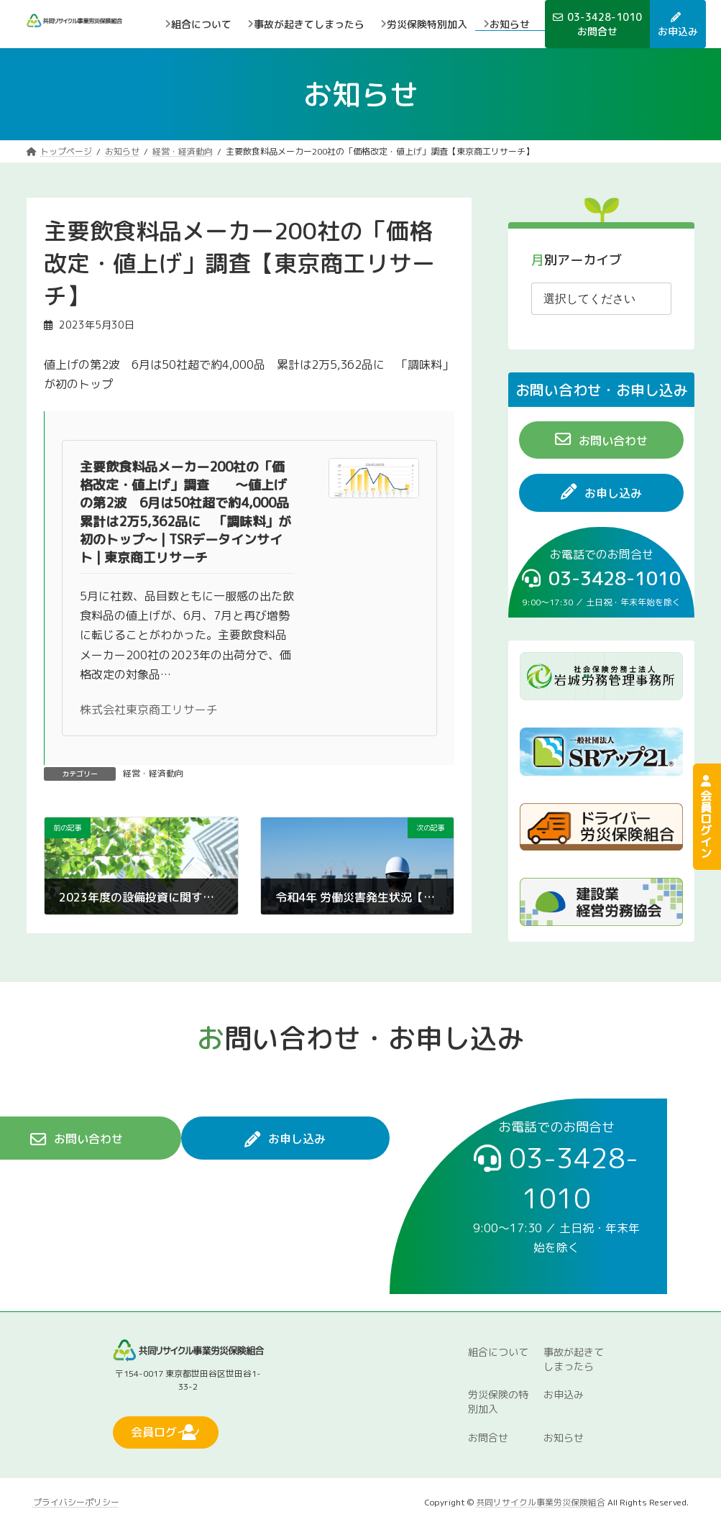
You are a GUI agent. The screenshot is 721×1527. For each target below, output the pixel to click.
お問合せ (488, 1437)
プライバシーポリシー (76, 1501)
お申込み (563, 1394)
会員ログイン (706, 816)
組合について (498, 1351)
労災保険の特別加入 (498, 1402)
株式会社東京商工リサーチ (149, 709)
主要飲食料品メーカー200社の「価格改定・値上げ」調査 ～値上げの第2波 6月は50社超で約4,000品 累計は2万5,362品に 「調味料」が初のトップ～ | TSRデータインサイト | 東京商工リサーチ (191, 512)
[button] (601, 440)
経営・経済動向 (153, 773)
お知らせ (563, 1437)
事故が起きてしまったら (573, 1358)
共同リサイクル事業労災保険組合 (540, 1501)
